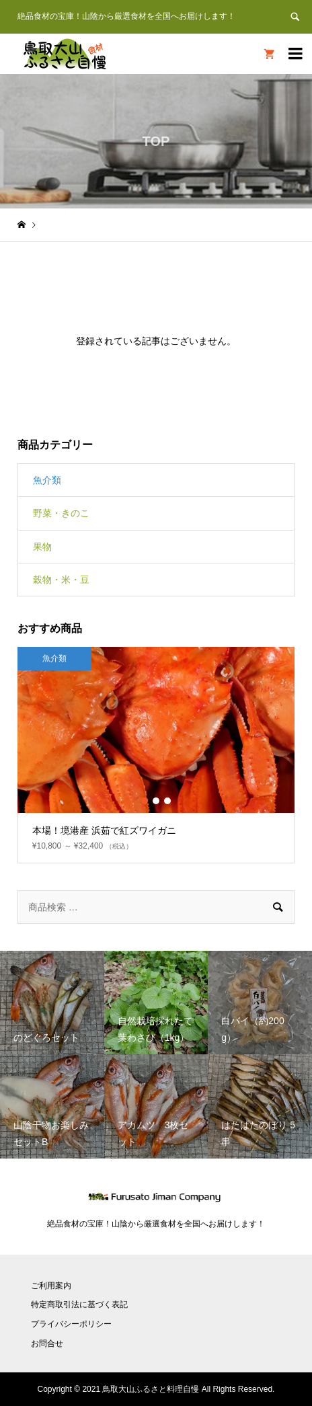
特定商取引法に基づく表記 (79, 1304)
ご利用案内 (51, 1285)
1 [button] (144, 800)
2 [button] (156, 800)
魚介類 (47, 480)
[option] (156, 755)
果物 (42, 546)
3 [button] (167, 800)
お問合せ (47, 1343)
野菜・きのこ (61, 513)
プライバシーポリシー (71, 1324)
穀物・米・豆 (61, 579)
